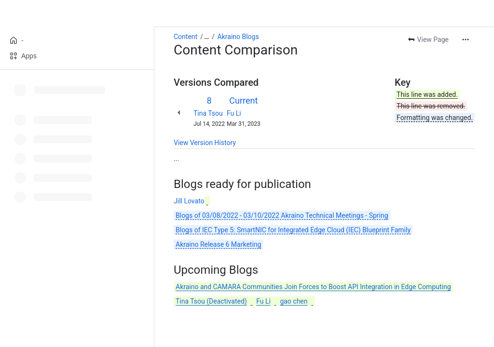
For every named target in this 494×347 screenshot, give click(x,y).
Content (185, 36)
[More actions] (465, 39)
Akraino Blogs (238, 36)
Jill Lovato (189, 201)
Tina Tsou (208, 113)
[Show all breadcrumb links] (206, 36)
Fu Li (234, 113)
